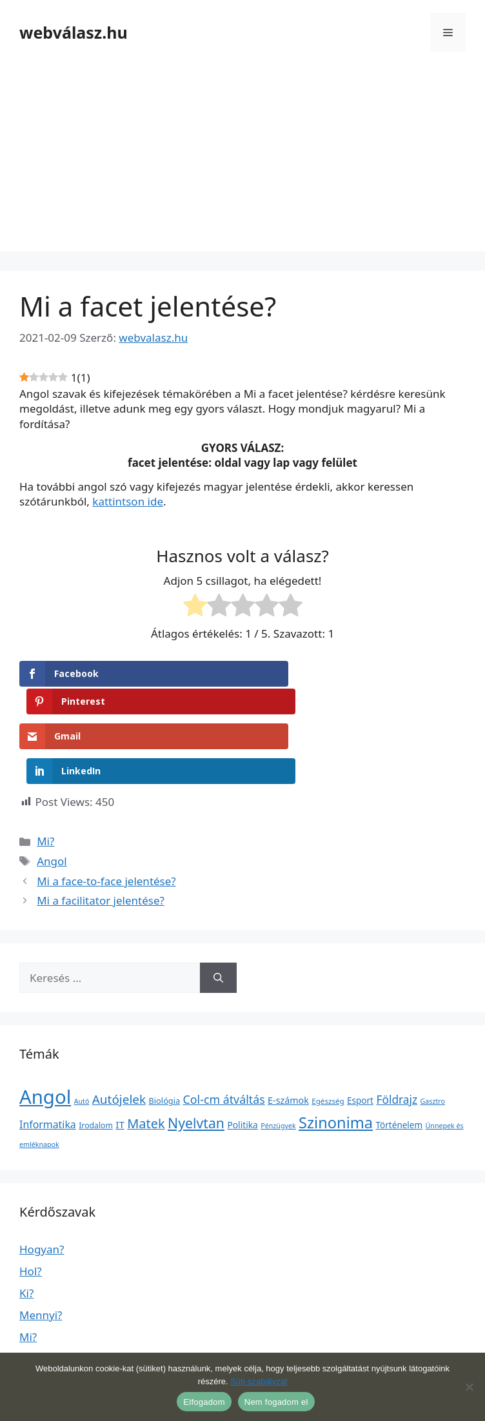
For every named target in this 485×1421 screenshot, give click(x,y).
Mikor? (36, 1318)
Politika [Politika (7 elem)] (242, 1062)
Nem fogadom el (276, 1402)
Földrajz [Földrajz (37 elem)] (396, 1036)
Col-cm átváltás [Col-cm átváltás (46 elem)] (224, 1036)
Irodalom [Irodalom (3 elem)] (96, 1062)
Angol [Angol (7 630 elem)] (45, 1034)
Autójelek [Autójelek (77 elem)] (119, 1036)
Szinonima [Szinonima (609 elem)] (336, 1060)
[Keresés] (218, 915)
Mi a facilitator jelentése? (100, 837)
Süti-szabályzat (258, 1381)
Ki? (26, 1230)
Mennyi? (40, 1252)
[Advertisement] (242, 161)
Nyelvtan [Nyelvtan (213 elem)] (196, 1060)
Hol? (30, 1208)
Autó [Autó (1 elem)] (82, 1038)
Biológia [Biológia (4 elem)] (165, 1038)
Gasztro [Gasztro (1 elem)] (433, 1038)
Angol (52, 798)
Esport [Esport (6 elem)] (360, 1038)
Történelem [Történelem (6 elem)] (399, 1062)
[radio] (195, 607)
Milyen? (38, 1340)
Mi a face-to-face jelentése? (106, 818)
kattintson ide (127, 501)
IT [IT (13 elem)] (119, 1061)
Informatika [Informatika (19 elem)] (47, 1062)
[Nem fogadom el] (468, 1386)
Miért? (35, 1296)
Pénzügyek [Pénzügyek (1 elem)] (278, 1063)
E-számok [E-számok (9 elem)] (288, 1038)
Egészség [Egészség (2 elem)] (328, 1038)
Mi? (45, 779)
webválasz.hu (73, 32)
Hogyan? (41, 1186)
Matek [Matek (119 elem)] (145, 1061)
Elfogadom (203, 1402)
